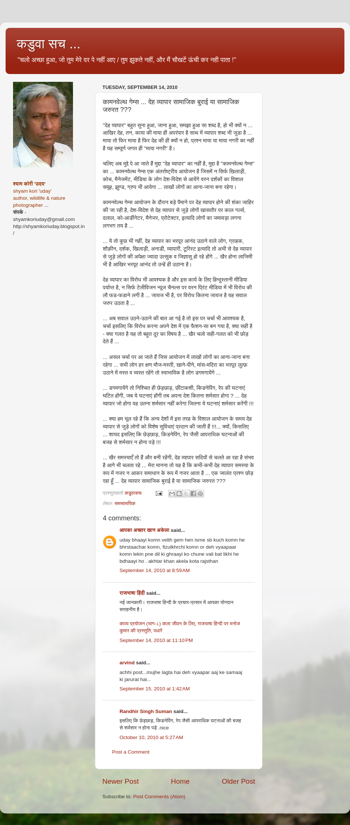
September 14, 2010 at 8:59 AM (155, 570)
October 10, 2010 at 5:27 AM (151, 737)
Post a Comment (131, 752)
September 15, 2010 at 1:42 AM (155, 688)
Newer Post (120, 781)
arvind (127, 662)
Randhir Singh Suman (146, 711)
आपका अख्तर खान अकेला (144, 530)
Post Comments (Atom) (159, 796)
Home (180, 781)
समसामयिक (125, 503)
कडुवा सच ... (48, 43)
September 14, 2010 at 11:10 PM (156, 640)
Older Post (238, 781)
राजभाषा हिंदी (132, 593)
